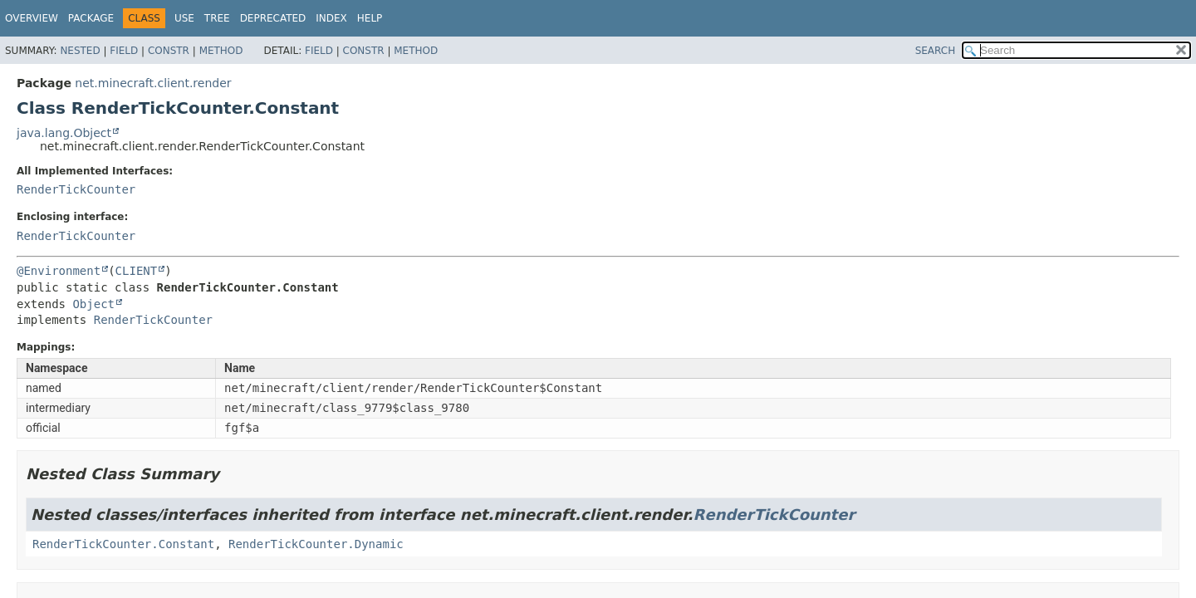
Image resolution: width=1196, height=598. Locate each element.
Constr (168, 50)
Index (331, 18)
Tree (217, 18)
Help (370, 18)
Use (184, 18)
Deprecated (273, 18)
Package (91, 18)
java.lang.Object (64, 133)
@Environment (58, 270)
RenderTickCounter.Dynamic (316, 544)
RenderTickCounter (76, 189)
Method (221, 50)
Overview (31, 18)
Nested (80, 50)
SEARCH (935, 50)
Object (93, 304)
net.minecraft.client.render (153, 83)
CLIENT (136, 270)
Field (124, 50)
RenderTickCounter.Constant (123, 544)
